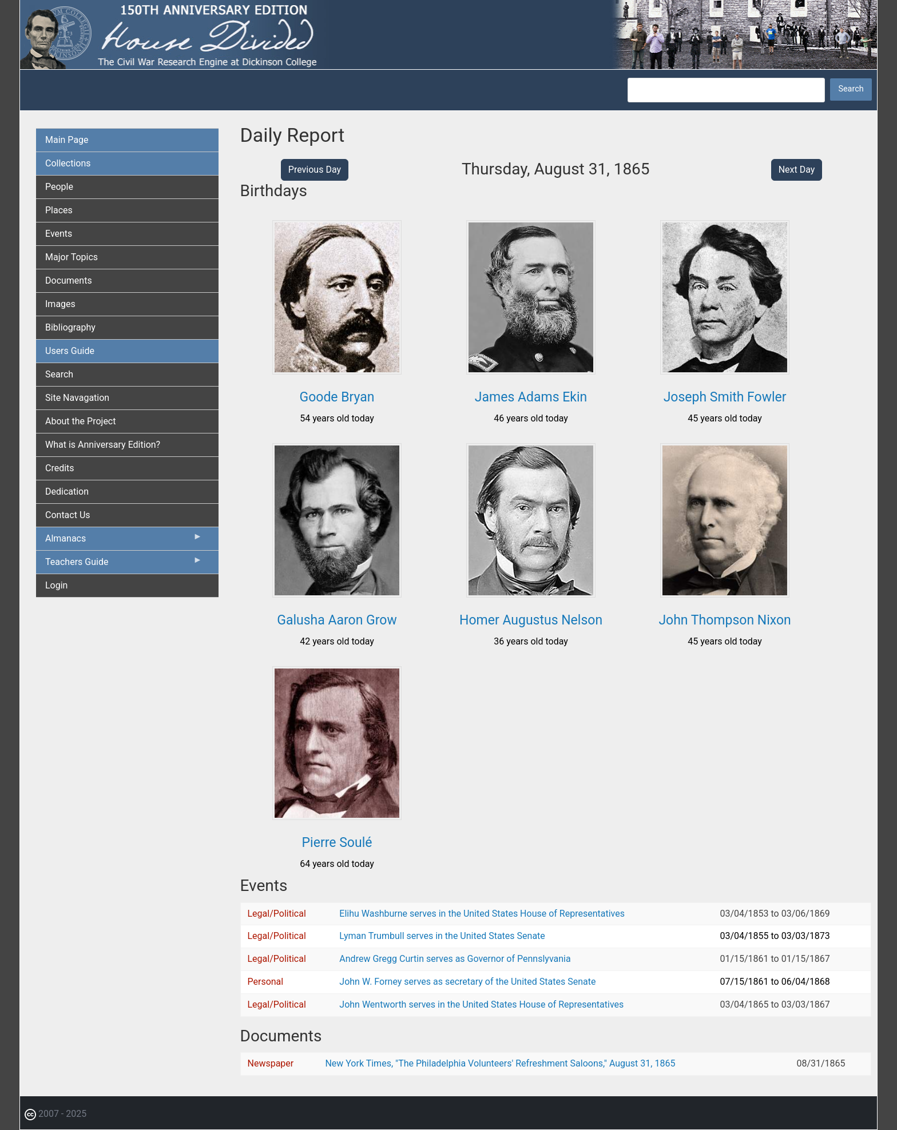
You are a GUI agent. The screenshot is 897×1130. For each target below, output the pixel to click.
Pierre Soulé (337, 842)
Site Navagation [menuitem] (77, 397)
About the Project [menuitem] (80, 421)
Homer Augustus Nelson (530, 620)
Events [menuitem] (58, 233)
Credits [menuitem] (59, 468)
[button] (337, 370)
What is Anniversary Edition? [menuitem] (102, 444)
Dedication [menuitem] (67, 491)
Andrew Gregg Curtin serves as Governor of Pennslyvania (454, 958)
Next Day (797, 169)
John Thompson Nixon (724, 620)
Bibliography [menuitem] (70, 327)
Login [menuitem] (56, 585)
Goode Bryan (337, 397)
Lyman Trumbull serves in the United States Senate (442, 935)
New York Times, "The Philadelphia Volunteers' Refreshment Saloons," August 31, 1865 (500, 1063)
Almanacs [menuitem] (124, 541)
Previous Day (314, 169)
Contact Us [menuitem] (67, 515)
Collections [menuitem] (68, 163)
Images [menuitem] (60, 304)
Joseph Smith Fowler (725, 397)
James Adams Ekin (531, 397)
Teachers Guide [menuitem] (124, 564)
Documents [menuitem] (68, 280)
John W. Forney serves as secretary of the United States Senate (467, 981)
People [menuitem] (59, 186)
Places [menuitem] (59, 210)
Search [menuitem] (59, 374)
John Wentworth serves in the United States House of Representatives (481, 1004)
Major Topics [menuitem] (71, 257)
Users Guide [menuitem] (69, 350)
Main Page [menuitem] (67, 139)
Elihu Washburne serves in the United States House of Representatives (482, 913)
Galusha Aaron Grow (336, 620)
